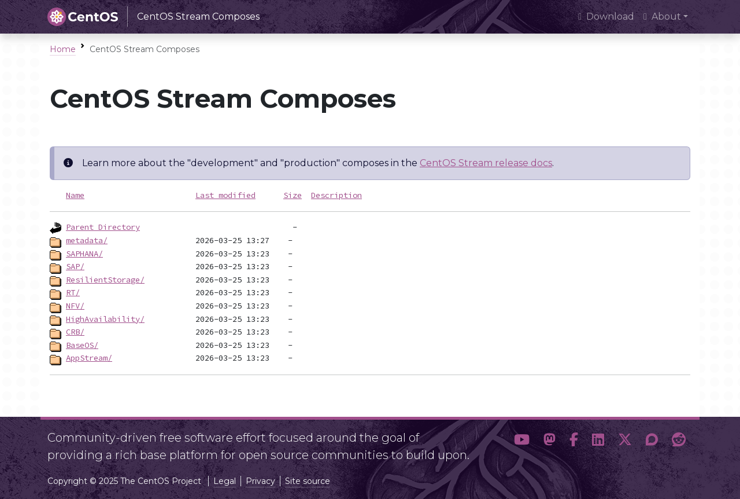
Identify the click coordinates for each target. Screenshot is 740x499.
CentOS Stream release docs (486, 162)
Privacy (260, 481)
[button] (521, 441)
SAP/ (75, 266)
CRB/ (75, 331)
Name (75, 195)
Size (292, 195)
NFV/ (75, 305)
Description (336, 195)
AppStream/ (89, 358)
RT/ (73, 292)
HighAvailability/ (105, 319)
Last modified (225, 195)
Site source (307, 481)
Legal (224, 481)
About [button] (662, 16)
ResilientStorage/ (105, 279)
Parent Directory (103, 227)
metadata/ (87, 240)
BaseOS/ (82, 345)
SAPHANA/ (84, 253)
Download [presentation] (606, 16)
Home (63, 49)
